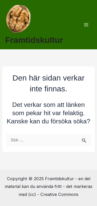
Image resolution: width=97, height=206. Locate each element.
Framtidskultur (34, 40)
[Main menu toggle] (86, 24)
